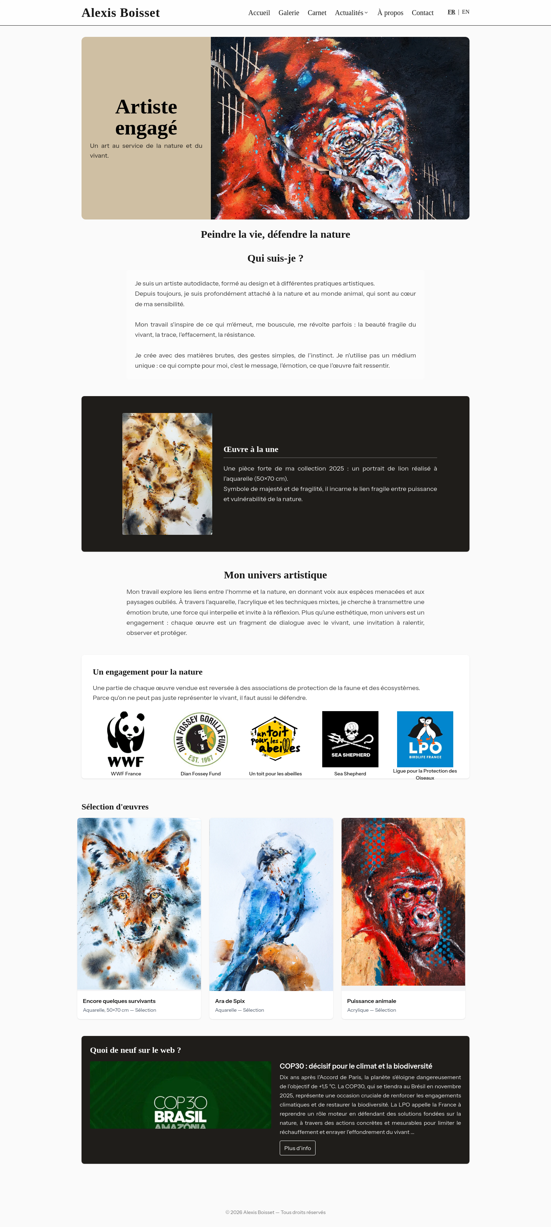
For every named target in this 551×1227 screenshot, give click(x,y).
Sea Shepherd (350, 773)
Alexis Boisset (121, 13)
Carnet (317, 13)
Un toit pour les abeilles (275, 773)
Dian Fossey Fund (201, 773)
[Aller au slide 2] (275, 212)
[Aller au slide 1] (268, 212)
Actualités (352, 13)
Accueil (259, 13)
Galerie (289, 13)
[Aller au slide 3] (282, 212)
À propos (390, 13)
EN (465, 12)
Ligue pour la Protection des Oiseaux (425, 774)
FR (451, 12)
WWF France (126, 773)
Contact (423, 13)
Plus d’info (297, 1147)
